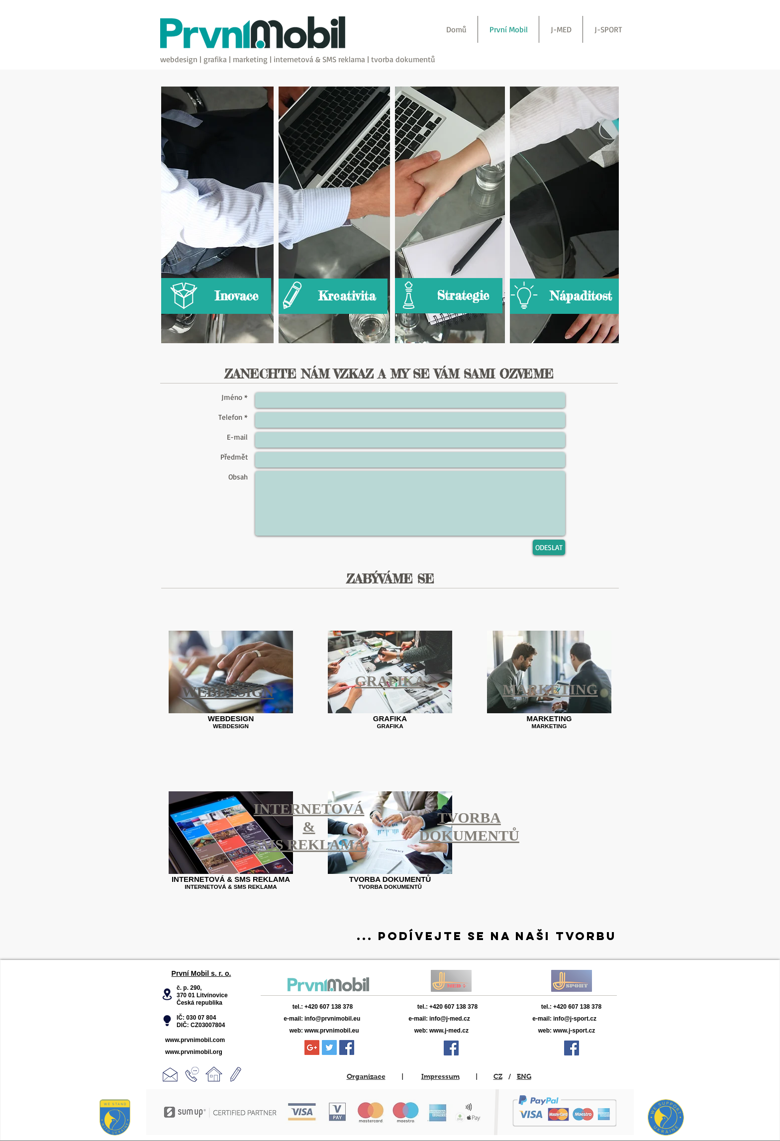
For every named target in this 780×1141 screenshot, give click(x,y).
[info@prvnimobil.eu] (353, 1019)
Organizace (366, 1076)
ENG (524, 1076)
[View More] (328, 984)
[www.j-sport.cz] (592, 1031)
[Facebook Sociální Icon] (346, 1047)
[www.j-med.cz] (465, 1031)
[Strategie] (447, 295)
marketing (250, 59)
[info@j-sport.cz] (591, 1019)
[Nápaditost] (563, 296)
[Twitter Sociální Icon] (329, 1047)
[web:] (290, 1031)
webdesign (178, 59)
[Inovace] (216, 296)
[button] (167, 994)
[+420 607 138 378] (339, 1007)
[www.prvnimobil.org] (199, 1052)
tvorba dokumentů (403, 59)
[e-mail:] (285, 1019)
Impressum (440, 1076)
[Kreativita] (332, 296)
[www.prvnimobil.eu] (354, 1031)
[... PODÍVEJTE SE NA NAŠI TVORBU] (486, 936)
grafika (215, 59)
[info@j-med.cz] (465, 1019)
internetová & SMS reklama (319, 59)
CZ (497, 1076)
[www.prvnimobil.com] (201, 1040)
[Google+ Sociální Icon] (311, 1047)
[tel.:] (288, 1007)
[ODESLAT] (549, 547)
